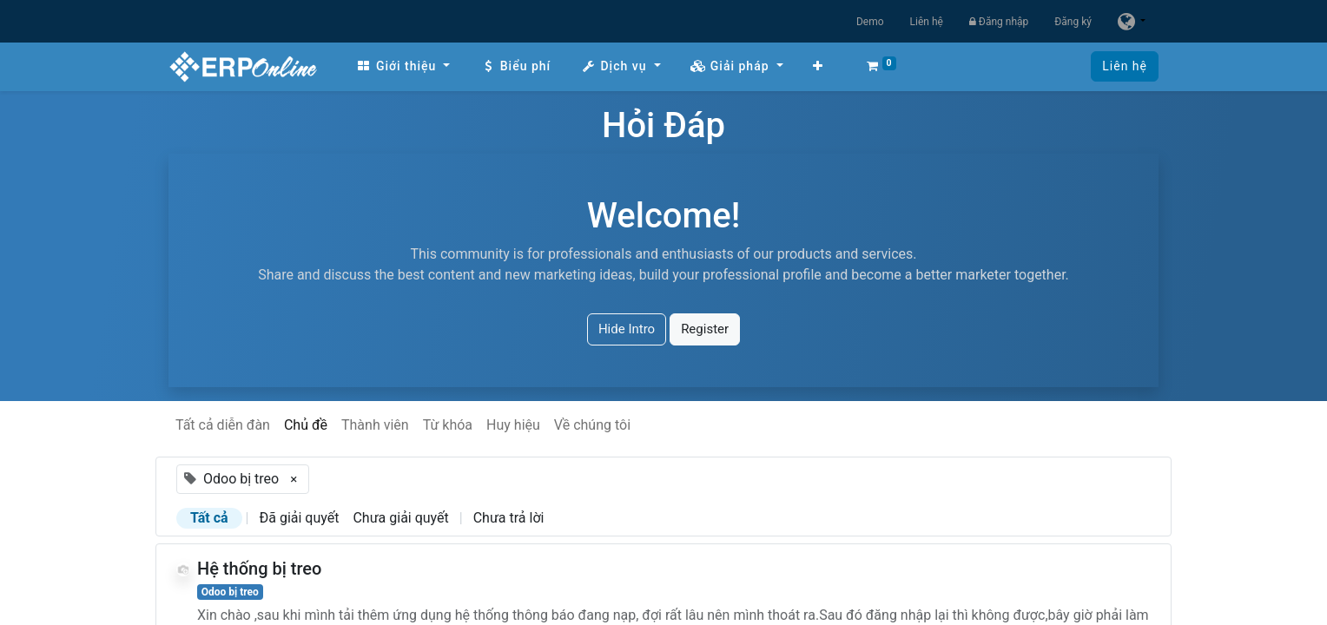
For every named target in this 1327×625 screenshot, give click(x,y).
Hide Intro (626, 329)
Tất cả (209, 518)
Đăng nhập (998, 22)
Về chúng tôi (592, 425)
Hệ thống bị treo (259, 568)
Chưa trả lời (509, 518)
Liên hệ (926, 22)
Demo (870, 22)
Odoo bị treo (230, 592)
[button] (818, 66)
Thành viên (375, 425)
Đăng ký (1073, 22)
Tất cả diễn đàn (222, 425)
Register (705, 329)
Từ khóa (447, 425)
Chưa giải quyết (400, 518)
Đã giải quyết (300, 518)
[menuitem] (403, 66)
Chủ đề (305, 425)
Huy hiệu (513, 425)
